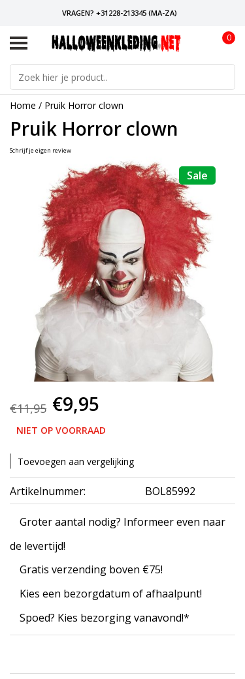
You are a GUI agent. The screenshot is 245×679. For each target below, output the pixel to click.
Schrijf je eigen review (40, 150)
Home (23, 105)
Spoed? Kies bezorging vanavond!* (104, 618)
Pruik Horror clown (83, 105)
